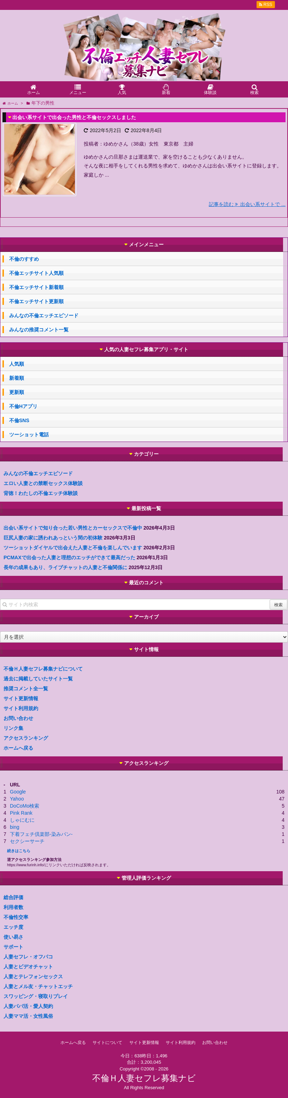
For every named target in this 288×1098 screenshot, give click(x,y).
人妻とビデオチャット (28, 966)
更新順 (16, 392)
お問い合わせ (18, 718)
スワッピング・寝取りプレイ (36, 996)
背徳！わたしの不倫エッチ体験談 (41, 493)
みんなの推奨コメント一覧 (39, 329)
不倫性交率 (16, 917)
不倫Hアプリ (23, 406)
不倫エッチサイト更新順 (36, 301)
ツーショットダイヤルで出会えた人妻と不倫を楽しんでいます (73, 547)
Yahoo (17, 799)
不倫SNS (19, 420)
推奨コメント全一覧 (26, 688)
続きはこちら (18, 851)
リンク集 (13, 728)
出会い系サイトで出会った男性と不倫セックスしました (74, 117)
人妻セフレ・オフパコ (28, 957)
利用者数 (13, 907)
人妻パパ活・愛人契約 (28, 1006)
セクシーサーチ (27, 841)
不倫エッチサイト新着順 (36, 287)
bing (14, 827)
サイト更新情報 (21, 698)
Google (18, 792)
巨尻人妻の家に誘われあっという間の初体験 (53, 538)
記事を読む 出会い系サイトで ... (247, 204)
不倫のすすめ (24, 258)
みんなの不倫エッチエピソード (43, 315)
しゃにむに (22, 820)
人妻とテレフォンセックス (33, 976)
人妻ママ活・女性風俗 (28, 1016)
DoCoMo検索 (24, 806)
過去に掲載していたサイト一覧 (38, 678)
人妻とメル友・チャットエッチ (38, 986)
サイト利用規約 (21, 708)
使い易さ (13, 937)
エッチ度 (13, 927)
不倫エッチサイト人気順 (36, 273)
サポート (13, 947)
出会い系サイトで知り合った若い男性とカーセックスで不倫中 (73, 528)
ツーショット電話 (29, 434)
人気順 (16, 363)
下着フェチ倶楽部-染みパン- (41, 834)
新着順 (16, 378)
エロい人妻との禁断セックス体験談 (43, 483)
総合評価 (13, 897)
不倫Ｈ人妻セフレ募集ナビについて (43, 669)
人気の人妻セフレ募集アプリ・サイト (146, 349)
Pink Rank (21, 813)
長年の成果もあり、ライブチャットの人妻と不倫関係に (65, 567)
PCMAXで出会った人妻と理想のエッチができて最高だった (69, 557)
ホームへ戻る (18, 748)
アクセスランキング (26, 738)
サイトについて (107, 1042)
